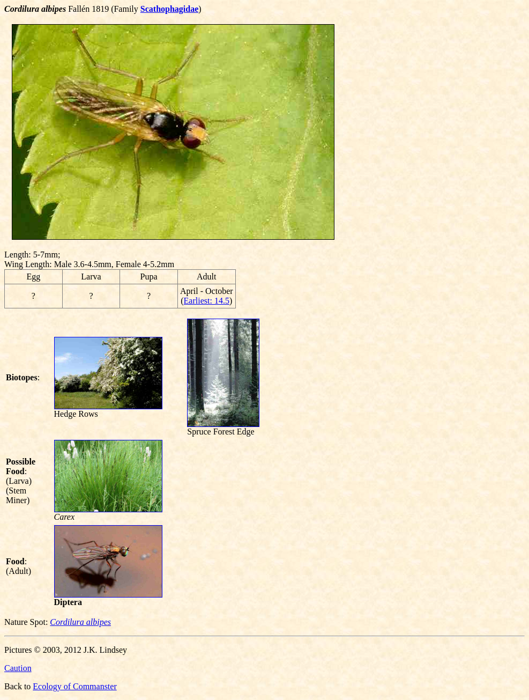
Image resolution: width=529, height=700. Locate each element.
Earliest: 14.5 (206, 300)
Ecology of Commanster (74, 686)
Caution (18, 668)
